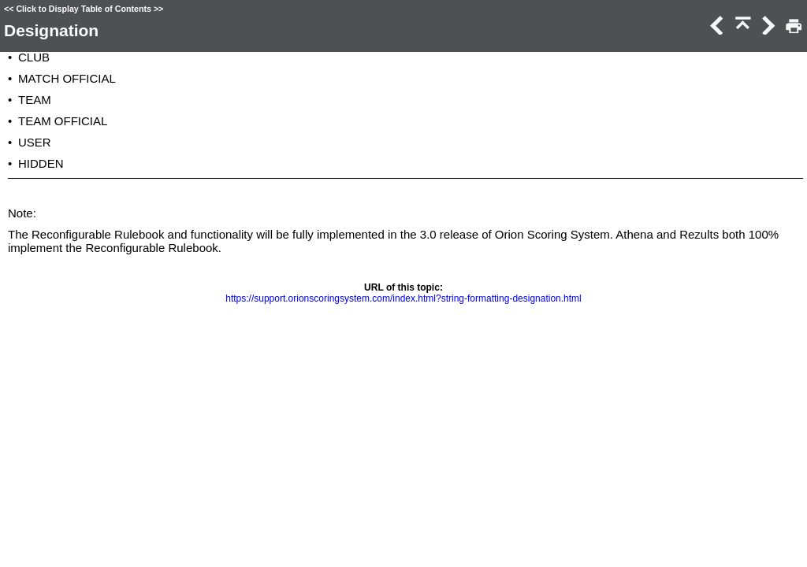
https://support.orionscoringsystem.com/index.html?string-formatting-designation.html (403, 298)
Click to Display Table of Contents (83, 8)
